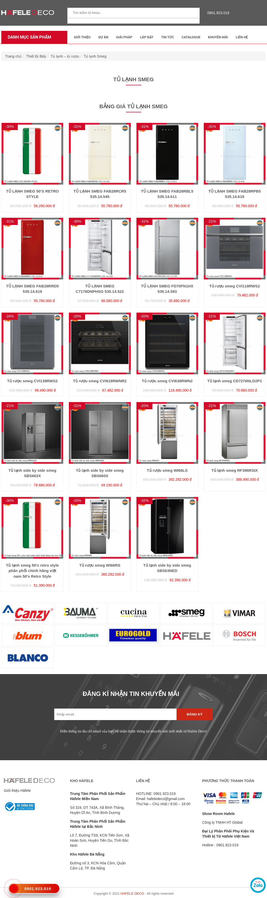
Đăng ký (194, 714)
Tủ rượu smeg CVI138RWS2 (32, 381)
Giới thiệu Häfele (17, 790)
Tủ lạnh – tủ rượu (65, 56)
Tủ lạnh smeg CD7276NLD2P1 (234, 381)
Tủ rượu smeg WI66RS (100, 565)
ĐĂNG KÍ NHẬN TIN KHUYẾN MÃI (131, 693)
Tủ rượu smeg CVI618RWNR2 (100, 381)
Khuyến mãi (218, 37)
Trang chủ (13, 56)
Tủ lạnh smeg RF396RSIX (234, 470)
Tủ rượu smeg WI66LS (167, 470)
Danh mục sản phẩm (28, 37)
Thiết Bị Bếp (36, 56)
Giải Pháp (124, 37)
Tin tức (167, 37)
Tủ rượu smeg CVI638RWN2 (167, 381)
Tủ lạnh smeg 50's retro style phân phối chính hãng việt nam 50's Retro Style (32, 570)
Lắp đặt (146, 37)
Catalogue (191, 37)
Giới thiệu (82, 37)
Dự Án (103, 37)
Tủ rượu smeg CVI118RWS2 (234, 286)
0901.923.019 (217, 13)
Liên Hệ (242, 37)
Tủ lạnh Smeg (95, 56)
